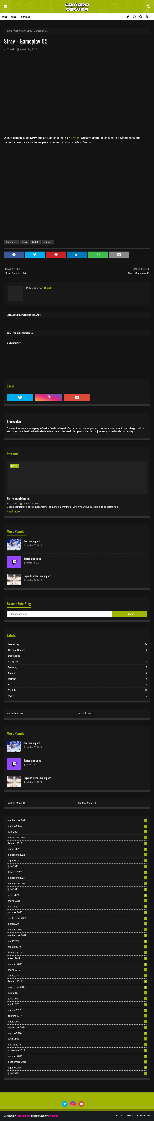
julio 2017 (77, 992)
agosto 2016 (77, 1033)
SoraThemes (23, 1115)
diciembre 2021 (77, 877)
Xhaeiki (11, 49)
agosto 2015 (77, 1067)
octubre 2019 (77, 929)
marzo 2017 (77, 1010)
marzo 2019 (77, 946)
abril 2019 (77, 941)
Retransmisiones (18, 498)
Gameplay (19, 31)
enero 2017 (77, 1021)
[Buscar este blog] (59, 614)
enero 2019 (77, 958)
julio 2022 (77, 866)
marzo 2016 (77, 1044)
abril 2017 (77, 1004)
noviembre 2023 (77, 837)
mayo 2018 (77, 969)
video (77, 696)
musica (77, 673)
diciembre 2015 (77, 1050)
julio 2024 (77, 831)
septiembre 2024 (77, 820)
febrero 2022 (77, 872)
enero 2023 (77, 849)
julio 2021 (77, 889)
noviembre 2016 (77, 1027)
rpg (77, 684)
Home (4, 16)
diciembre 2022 (77, 854)
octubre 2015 (77, 1056)
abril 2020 (77, 923)
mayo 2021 (77, 900)
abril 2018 (77, 975)
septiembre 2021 (77, 883)
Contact (25, 16)
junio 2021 (77, 895)
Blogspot (53, 1115)
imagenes (77, 661)
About (14, 16)
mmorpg (77, 667)
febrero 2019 (77, 952)
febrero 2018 (77, 981)
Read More (13, 511)
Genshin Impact (31, 541)
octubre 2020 (77, 912)
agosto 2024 (77, 826)
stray (24, 242)
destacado (77, 655)
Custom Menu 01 (16, 803)
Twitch (75, 138)
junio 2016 (77, 1038)
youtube (48, 242)
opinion (77, 678)
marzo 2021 (77, 906)
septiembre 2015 (77, 1061)
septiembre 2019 (77, 935)
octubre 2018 (77, 964)
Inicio (9, 31)
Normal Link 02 (86, 713)
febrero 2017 (77, 1015)
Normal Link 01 (15, 713)
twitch (35, 242)
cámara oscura (77, 650)
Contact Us (143, 1115)
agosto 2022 (77, 860)
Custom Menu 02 (87, 803)
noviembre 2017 (77, 987)
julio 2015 (77, 1073)
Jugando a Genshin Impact (37, 576)
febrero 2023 (77, 843)
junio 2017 (77, 998)
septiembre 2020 (77, 918)
